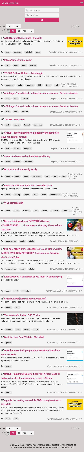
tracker (16, 125)
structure (17, 52)
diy (55, 176)
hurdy (8, 176)
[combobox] (42, 15)
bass (16, 211)
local (15, 65)
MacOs (33, 65)
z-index (9, 329)
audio (20, 85)
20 (13, 31)
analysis (55, 211)
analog (17, 195)
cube (38, 52)
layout (26, 329)
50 (19, 31)
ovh (7, 99)
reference (66, 211)
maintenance (55, 195)
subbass (26, 211)
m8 (7, 125)
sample (17, 162)
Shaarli (15, 445)
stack (36, 329)
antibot (8, 307)
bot (17, 307)
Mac (24, 65)
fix (35, 195)
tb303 (48, 85)
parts (44, 195)
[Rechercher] (42, 20)
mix (36, 211)
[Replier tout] (17, 26)
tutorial (27, 125)
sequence (9, 85)
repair (27, 195)
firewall (25, 99)
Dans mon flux (10, 3)
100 (24, 31)
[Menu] (81, 4)
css (7, 52)
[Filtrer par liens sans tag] (9, 26)
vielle (26, 176)
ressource (38, 125)
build (63, 176)
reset (16, 291)
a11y (8, 419)
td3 (57, 85)
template (27, 148)
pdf (16, 419)
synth (8, 195)
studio (44, 211)
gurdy (17, 176)
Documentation (67, 447)
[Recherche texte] (42, 10)
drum (8, 162)
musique (30, 85)
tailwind (29, 52)
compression (11, 241)
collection (28, 162)
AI (7, 65)
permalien (66, 52)
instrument (37, 176)
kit (47, 176)
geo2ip (8, 343)
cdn (15, 99)
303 (39, 85)
